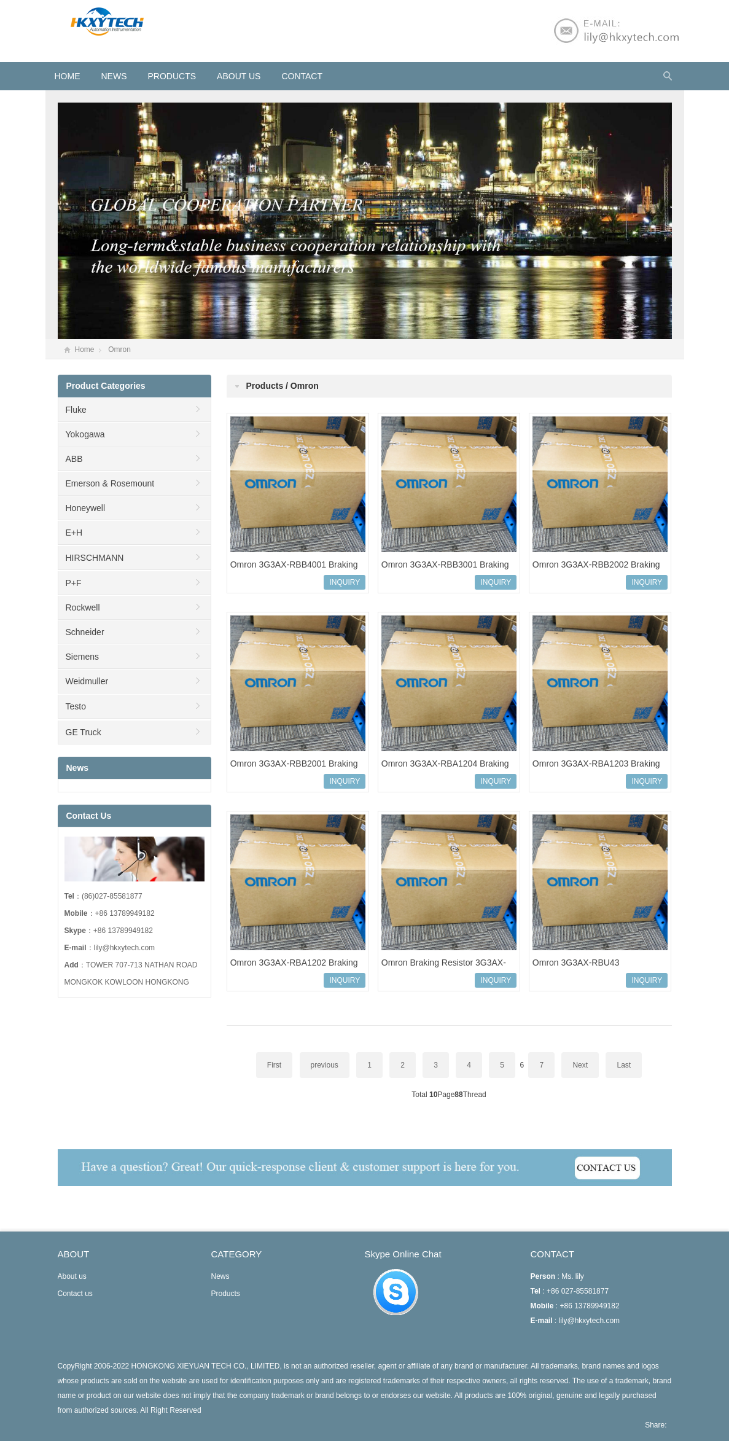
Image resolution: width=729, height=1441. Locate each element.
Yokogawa (85, 434)
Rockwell (83, 607)
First (274, 1065)
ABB (74, 459)
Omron (119, 349)
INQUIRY (344, 582)
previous (324, 1065)
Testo (76, 706)
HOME (67, 76)
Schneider (85, 632)
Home (85, 349)
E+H (74, 532)
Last (624, 1065)
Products (172, 76)
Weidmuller (87, 681)
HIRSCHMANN (95, 558)
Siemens (82, 657)
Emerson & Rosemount (110, 483)
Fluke (76, 410)
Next (580, 1065)
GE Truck (83, 732)
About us (238, 76)
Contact (301, 76)
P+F (74, 583)
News (114, 76)
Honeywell (86, 508)
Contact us (75, 1293)
